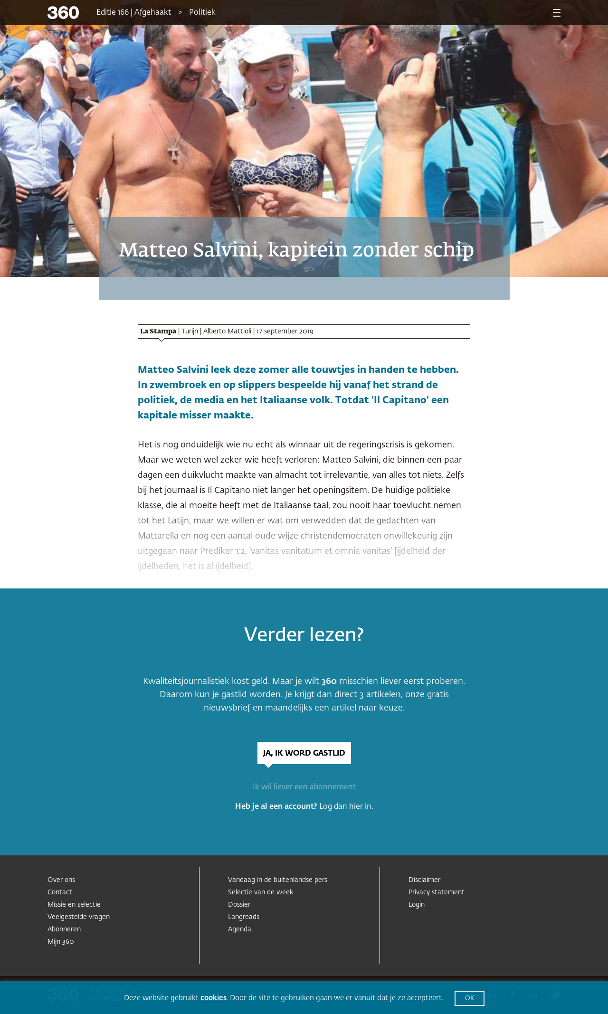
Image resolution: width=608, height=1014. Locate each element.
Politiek (202, 13)
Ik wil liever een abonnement (304, 787)
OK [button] (469, 998)
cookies (213, 998)
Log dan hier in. (346, 807)
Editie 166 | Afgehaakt (133, 13)
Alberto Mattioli (227, 331)
